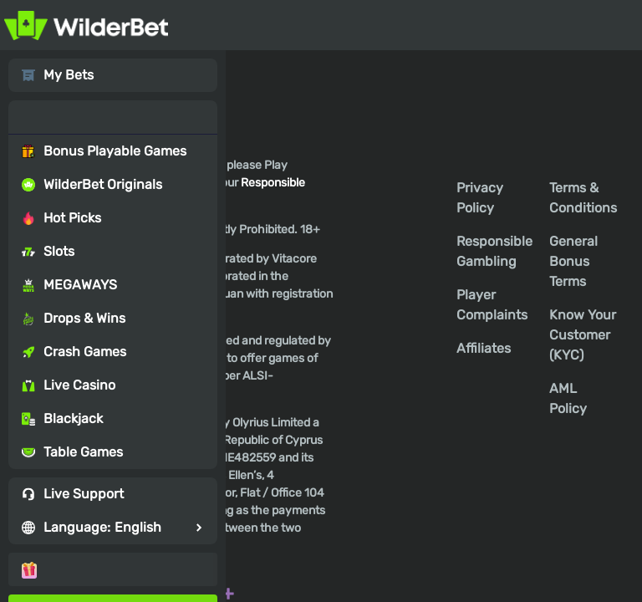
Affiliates (483, 348)
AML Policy (568, 398)
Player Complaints (491, 305)
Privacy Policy (479, 198)
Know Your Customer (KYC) (582, 335)
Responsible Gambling (494, 251)
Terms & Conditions (583, 198)
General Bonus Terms (573, 261)
